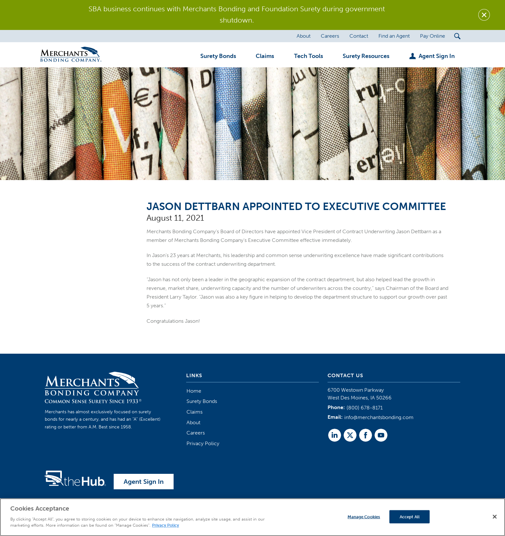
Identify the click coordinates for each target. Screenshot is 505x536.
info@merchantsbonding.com (379, 417)
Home (193, 391)
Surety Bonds (201, 401)
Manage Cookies (364, 516)
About (193, 422)
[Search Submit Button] (457, 36)
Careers (195, 433)
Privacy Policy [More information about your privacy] (165, 525)
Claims (194, 412)
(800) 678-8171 (365, 408)
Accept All (410, 516)
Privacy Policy (202, 443)
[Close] (495, 517)
